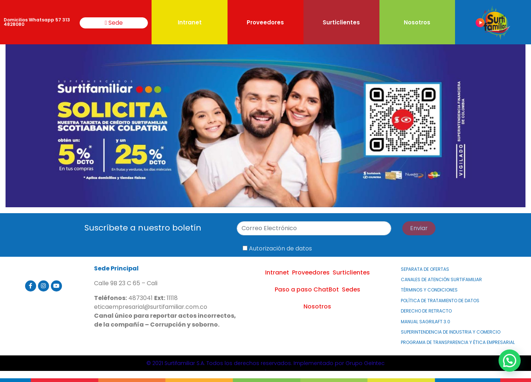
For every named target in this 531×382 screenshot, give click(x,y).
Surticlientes (341, 22)
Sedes (351, 289)
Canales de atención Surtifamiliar (441, 279)
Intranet (190, 22)
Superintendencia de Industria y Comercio (450, 332)
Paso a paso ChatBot (307, 289)
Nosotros (417, 22)
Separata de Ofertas (425, 269)
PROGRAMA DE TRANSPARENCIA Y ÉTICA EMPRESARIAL (458, 342)
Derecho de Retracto (426, 311)
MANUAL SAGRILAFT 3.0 (425, 321)
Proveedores (265, 22)
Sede (114, 22)
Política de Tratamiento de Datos (440, 300)
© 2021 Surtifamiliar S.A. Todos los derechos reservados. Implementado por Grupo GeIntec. (265, 365)
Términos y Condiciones (429, 290)
